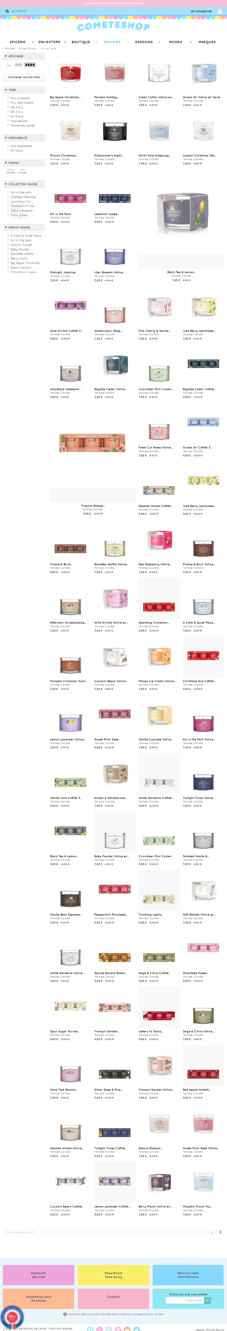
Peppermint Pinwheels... (110, 910)
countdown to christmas (20, 202)
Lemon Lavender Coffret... (111, 1201)
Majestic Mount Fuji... (196, 1201)
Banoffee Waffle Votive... (110, 562)
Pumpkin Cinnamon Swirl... (67, 678)
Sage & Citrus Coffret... (154, 968)
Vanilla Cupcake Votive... (155, 736)
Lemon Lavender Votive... (67, 736)
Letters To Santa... (150, 1027)
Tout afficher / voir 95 (18, 1227)
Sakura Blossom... (150, 1143)
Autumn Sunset (21, 243)
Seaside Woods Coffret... (155, 503)
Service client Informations (188, 1269)
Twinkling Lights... (150, 910)
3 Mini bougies (10, 170)
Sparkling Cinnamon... (153, 620)
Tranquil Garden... (106, 1027)
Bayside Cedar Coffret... (198, 387)
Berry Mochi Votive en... (154, 1201)
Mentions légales (53, 1323)
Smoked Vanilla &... (195, 852)
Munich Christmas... (63, 155)
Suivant (220, 1227)
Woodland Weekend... (64, 387)
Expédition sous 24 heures (38, 1293)
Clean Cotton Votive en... (155, 97)
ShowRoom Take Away (113, 1269)
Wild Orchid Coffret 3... (65, 329)
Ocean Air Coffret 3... (196, 445)
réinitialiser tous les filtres (24, 77)
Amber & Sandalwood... (109, 794)
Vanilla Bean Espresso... (65, 910)
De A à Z (16, 107)
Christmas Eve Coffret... (198, 678)
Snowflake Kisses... (195, 968)
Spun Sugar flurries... (63, 1027)
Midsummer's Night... (108, 155)
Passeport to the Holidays (22, 206)
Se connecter (201, 11)
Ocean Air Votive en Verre (200, 97)
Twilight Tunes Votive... (198, 794)
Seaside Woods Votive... (66, 1143)
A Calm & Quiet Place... (198, 620)
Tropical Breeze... (93, 503)
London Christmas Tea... (199, 155)
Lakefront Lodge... (106, 213)
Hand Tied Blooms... (62, 1085)
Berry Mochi (19, 257)
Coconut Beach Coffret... (66, 1201)
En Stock (16, 116)
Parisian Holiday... (105, 97)
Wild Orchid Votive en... (109, 620)
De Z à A (16, 111)
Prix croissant (20, 98)
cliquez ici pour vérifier (148, 1309)
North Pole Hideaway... (153, 155)
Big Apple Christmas (24, 261)
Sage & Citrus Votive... (197, 1027)
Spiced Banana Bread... (109, 968)
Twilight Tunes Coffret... (109, 1143)
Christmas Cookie (23, 270)
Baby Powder (19, 248)
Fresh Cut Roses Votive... (155, 445)
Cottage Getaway (23, 195)
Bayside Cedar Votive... (109, 387)
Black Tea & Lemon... (181, 271)
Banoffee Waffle (21, 252)
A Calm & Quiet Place (25, 234)
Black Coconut (20, 266)
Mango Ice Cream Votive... (156, 678)
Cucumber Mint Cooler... (155, 387)
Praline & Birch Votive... (198, 562)
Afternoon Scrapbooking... (67, 620)
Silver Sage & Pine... (107, 1085)
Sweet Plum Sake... (106, 736)
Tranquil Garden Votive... (155, 1085)
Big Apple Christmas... (64, 97)
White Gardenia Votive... (66, 968)
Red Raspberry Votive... (154, 562)
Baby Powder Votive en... (110, 852)
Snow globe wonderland (19, 215)
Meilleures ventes (22, 125)
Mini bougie (22, 170)
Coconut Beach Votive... (110, 678)
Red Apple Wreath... (196, 1085)
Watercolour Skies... (107, 329)
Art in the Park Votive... (198, 736)
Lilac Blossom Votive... (108, 271)
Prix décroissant (21, 102)
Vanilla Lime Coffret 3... (65, 794)
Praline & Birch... (60, 562)
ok (207, 1294)
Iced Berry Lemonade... (198, 329)
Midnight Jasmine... (63, 271)
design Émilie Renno (211, 1324)
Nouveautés (19, 120)
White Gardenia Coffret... (155, 794)
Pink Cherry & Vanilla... (153, 329)
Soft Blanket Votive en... (198, 910)
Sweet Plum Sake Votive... (200, 1143)
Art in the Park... (60, 213)
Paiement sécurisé (38, 1269)
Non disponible (21, 145)
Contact (113, 1291)
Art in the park (20, 191)
